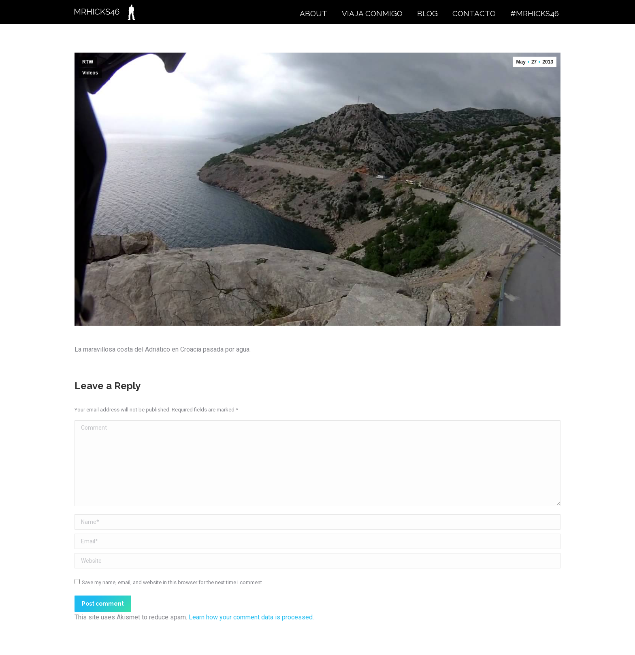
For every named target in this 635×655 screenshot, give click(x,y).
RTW (87, 62)
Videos (90, 73)
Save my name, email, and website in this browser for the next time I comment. (172, 582)
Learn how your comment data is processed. (251, 617)
